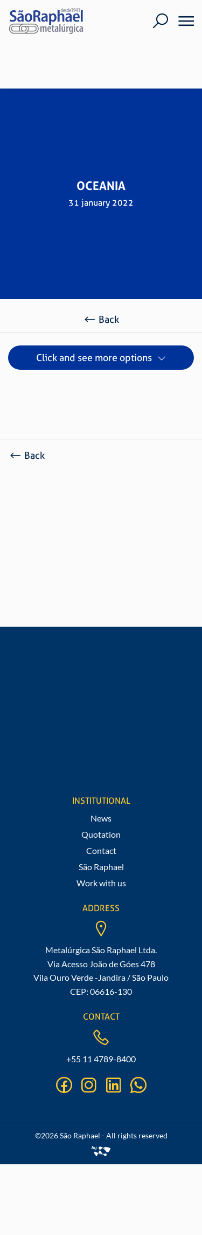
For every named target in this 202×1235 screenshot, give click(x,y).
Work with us (101, 883)
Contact (101, 850)
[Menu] (182, 21)
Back (101, 319)
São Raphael (101, 866)
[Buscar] (160, 21)
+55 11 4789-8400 (101, 1059)
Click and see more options (94, 357)
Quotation (101, 834)
